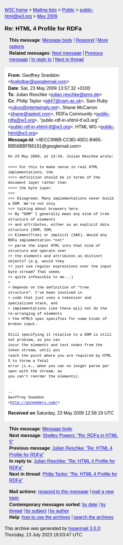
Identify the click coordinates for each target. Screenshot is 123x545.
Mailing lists (45, 9)
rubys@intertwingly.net (34, 107)
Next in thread (69, 59)
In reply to (41, 59)
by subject (36, 510)
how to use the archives (46, 517)
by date (89, 504)
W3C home (16, 9)
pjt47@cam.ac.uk (63, 100)
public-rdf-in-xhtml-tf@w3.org (40, 126)
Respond (85, 40)
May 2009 (47, 16)
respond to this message (63, 491)
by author (59, 510)
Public (68, 9)
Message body (57, 40)
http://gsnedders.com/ (34, 402)
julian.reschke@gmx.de (75, 94)
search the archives (94, 517)
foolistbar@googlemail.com (38, 81)
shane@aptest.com (30, 113)
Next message (67, 53)
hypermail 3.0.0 (84, 528)
